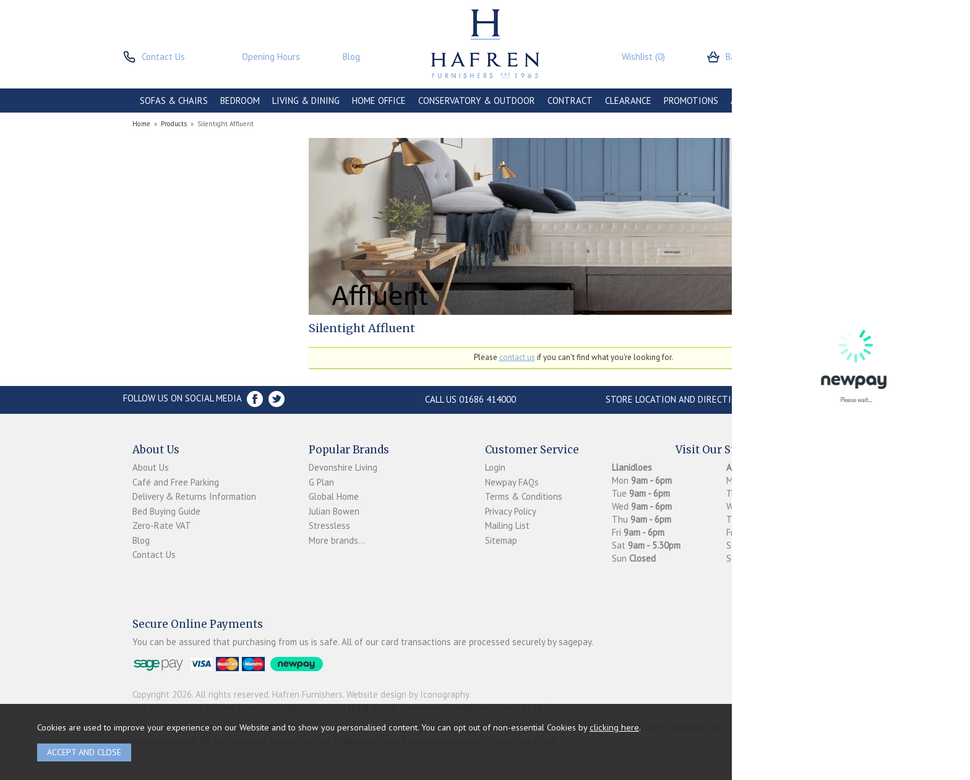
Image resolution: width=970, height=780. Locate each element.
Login (495, 467)
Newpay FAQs (512, 482)
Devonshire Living (343, 467)
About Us (150, 467)
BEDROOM (240, 100)
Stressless (329, 525)
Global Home (334, 496)
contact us (517, 357)
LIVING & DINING (306, 100)
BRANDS (814, 100)
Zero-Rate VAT (161, 525)
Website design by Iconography (407, 694)
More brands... (337, 540)
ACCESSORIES (758, 100)
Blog (141, 540)
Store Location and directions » (680, 399)
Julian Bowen (334, 511)
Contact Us (154, 554)
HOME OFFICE (379, 100)
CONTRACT (570, 100)
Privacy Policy (510, 511)
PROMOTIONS (691, 100)
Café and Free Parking (175, 482)
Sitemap (501, 540)
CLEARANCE (628, 100)
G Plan (321, 482)
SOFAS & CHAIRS (174, 100)
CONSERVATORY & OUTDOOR (476, 100)
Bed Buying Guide (166, 511)
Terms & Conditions (523, 496)
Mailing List (507, 525)
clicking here (614, 727)
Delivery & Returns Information (194, 496)
